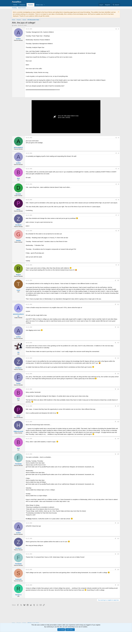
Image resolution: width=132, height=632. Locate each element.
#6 (118, 199)
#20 (118, 454)
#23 (118, 554)
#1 (118, 29)
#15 (118, 373)
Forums (30, 4)
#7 (118, 215)
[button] (44, 4)
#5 (118, 184)
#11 (118, 304)
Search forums (22, 7)
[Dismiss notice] (118, 12)
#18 (118, 421)
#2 (118, 137)
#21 (118, 523)
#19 (118, 438)
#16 (118, 389)
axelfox (15, 25)
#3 (118, 153)
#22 (118, 538)
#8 (118, 230)
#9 (118, 265)
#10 (118, 280)
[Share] (116, 29)
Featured (22, 4)
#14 (118, 358)
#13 (118, 342)
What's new (39, 4)
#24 (118, 569)
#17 (118, 406)
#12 (118, 327)
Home (15, 4)
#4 (118, 168)
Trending (14, 7)
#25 (118, 585)
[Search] (116, 4)
